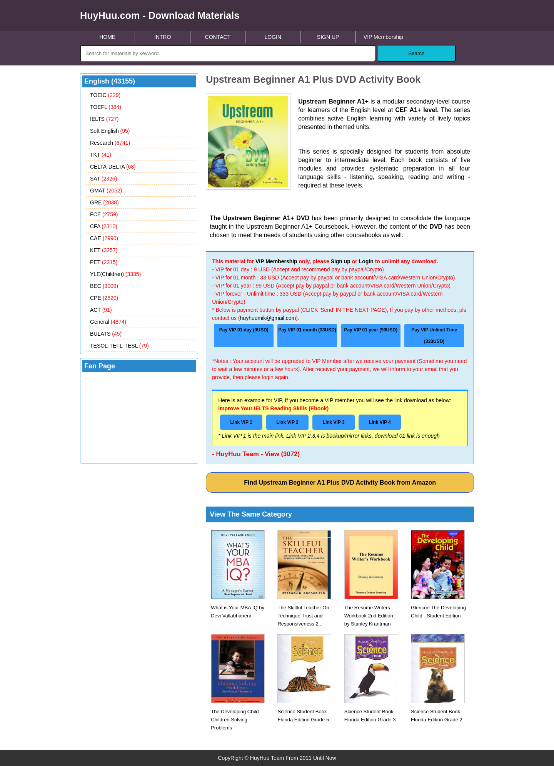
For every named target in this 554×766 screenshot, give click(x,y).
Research (110, 143)
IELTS (104, 119)
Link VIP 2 (288, 422)
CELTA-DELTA (113, 167)
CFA (103, 226)
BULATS (106, 334)
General (108, 322)
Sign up (340, 261)
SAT (103, 179)
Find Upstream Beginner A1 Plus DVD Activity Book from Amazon (340, 482)
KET (103, 250)
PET (103, 262)
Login (366, 261)
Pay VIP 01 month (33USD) (307, 330)
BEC (104, 286)
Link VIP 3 (334, 422)
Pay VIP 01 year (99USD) (370, 330)
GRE (104, 202)
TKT (100, 155)
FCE (104, 214)
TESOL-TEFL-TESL (119, 346)
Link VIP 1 (241, 422)
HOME (107, 37)
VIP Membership (383, 37)
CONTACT (218, 37)
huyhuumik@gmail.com (268, 318)
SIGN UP (328, 37)
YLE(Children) (115, 274)
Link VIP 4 (380, 422)
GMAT (106, 190)
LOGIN (272, 37)
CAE (104, 238)
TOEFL (105, 107)
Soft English (110, 131)
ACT (101, 310)
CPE (104, 298)
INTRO (162, 37)
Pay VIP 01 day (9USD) (244, 330)
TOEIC (105, 95)
